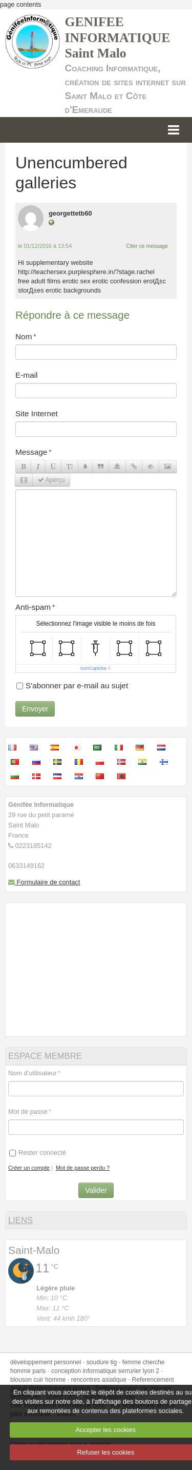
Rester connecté (37, 1152)
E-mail (26, 375)
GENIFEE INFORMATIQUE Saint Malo (117, 37)
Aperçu (51, 479)
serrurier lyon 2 (138, 1371)
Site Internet (36, 413)
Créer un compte (29, 1168)
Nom (23, 336)
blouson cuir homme (38, 1379)
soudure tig (102, 1362)
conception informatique (83, 1371)
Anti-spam (33, 607)
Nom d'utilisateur (32, 1073)
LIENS (20, 1220)
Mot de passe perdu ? (83, 1168)
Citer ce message (147, 246)
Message (31, 452)
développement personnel (45, 1362)
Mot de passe (28, 1111)
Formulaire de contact (44, 882)
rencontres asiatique (98, 1379)
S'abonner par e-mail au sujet (72, 685)
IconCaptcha (93, 668)
